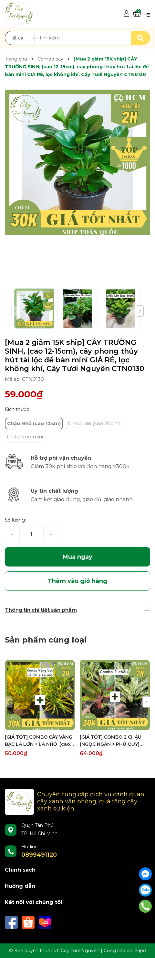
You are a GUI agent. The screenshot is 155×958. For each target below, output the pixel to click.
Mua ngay (77, 556)
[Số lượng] (31, 534)
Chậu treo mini (25, 437)
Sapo (140, 950)
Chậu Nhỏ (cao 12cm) (34, 423)
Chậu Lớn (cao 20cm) (94, 423)
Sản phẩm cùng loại (46, 639)
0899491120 (39, 854)
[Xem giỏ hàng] (137, 13)
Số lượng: (15, 520)
